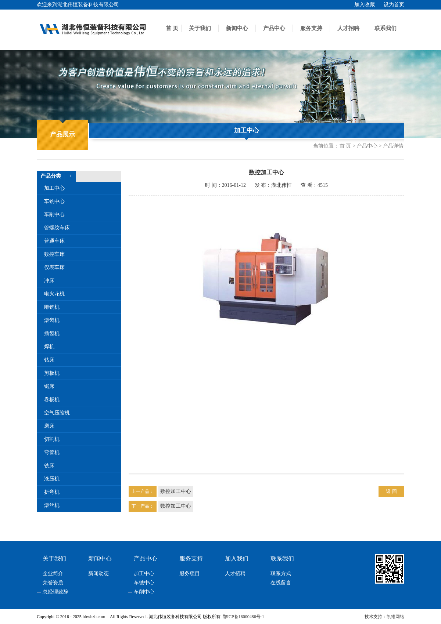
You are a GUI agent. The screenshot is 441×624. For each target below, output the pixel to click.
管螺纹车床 (57, 228)
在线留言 (280, 582)
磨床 (49, 426)
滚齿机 (52, 320)
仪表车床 (54, 267)
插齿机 (52, 333)
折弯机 (52, 492)
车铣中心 (54, 201)
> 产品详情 (391, 146)
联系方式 (280, 573)
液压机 (52, 479)
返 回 (391, 491)
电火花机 (54, 294)
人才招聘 (348, 28)
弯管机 (52, 452)
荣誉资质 (53, 582)
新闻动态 (98, 573)
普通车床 (54, 241)
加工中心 (246, 130)
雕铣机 (52, 307)
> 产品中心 (364, 146)
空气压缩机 (57, 413)
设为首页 (394, 4)
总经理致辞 (55, 592)
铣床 (49, 465)
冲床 (49, 280)
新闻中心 (237, 28)
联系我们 (385, 28)
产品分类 (50, 176)
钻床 (49, 360)
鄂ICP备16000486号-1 (243, 616)
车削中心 (54, 214)
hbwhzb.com (94, 616)
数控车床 (54, 254)
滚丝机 (52, 505)
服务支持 (311, 28)
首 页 (172, 28)
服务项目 (189, 573)
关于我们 (200, 28)
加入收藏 (364, 4)
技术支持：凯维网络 (384, 616)
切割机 (52, 439)
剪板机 (52, 373)
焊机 (49, 346)
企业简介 (53, 573)
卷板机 (52, 399)
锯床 (49, 386)
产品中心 (274, 28)
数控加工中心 (175, 491)
